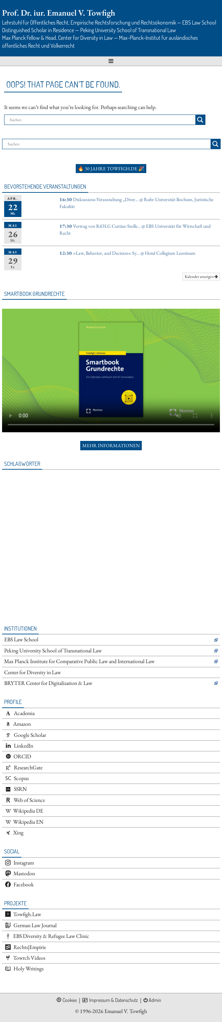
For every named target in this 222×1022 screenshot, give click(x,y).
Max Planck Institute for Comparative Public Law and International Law (79, 661)
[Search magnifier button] (200, 120)
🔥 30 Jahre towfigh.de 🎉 (111, 168)
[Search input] (102, 120)
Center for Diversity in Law (32, 672)
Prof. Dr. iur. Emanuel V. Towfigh (58, 12)
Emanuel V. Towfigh (125, 1011)
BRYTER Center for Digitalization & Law (48, 683)
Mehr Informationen (111, 445)
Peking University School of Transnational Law (53, 650)
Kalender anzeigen (201, 276)
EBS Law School (21, 639)
